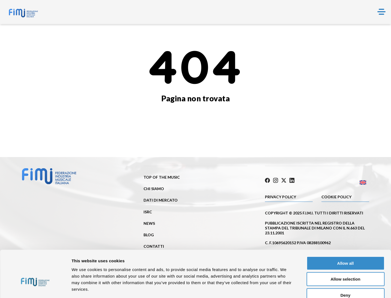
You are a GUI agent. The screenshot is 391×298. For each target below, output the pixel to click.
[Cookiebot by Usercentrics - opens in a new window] (35, 287)
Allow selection (345, 247)
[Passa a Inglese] (343, 181)
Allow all (345, 231)
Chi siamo (154, 188)
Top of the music (162, 177)
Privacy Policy (280, 196)
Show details (286, 287)
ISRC (148, 212)
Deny (346, 263)
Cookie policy (336, 196)
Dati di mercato (161, 200)
